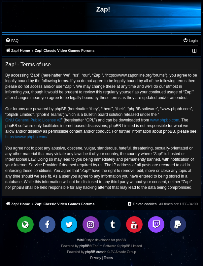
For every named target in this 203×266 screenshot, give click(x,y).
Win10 (81, 240)
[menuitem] (11, 41)
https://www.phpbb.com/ (26, 137)
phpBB (84, 246)
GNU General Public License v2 (33, 120)
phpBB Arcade (96, 252)
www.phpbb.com (164, 120)
